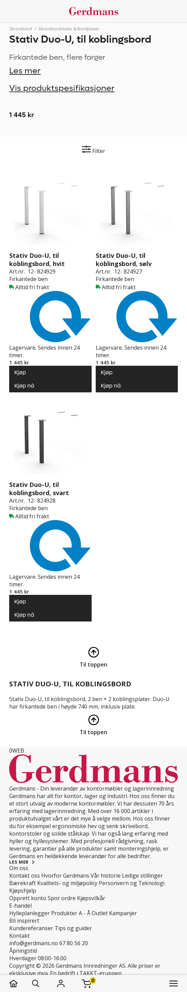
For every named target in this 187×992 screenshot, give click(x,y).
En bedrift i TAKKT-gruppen (86, 973)
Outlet (100, 913)
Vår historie (106, 875)
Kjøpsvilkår (91, 898)
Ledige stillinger (142, 875)
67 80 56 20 (73, 943)
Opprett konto (27, 898)
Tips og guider (73, 928)
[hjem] (20, 983)
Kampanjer (123, 913)
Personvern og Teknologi (132, 883)
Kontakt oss (24, 875)
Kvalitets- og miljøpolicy (67, 883)
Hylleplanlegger (29, 913)
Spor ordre (62, 898)
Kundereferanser (31, 928)
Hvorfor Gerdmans (65, 875)
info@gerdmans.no (33, 943)
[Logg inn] (60, 983)
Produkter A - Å (70, 913)
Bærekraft (22, 883)
